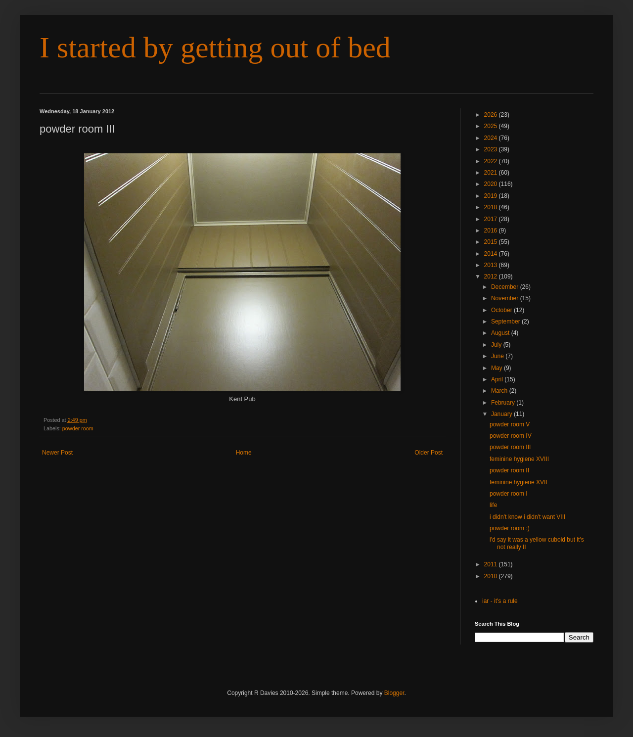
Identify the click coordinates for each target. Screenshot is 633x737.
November (505, 298)
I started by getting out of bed (215, 47)
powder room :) (510, 528)
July (497, 344)
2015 (491, 241)
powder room (77, 428)
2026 (491, 114)
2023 (491, 149)
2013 (491, 265)
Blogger (394, 693)
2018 (491, 207)
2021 (491, 172)
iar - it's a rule (500, 601)
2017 (491, 219)
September (506, 321)
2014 (491, 253)
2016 (491, 230)
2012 (491, 276)
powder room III (510, 447)
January (502, 414)
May (497, 368)
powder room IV (511, 435)
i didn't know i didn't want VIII (527, 516)
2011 (491, 564)
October (502, 310)
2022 (491, 161)
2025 (491, 126)
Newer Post (57, 452)
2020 (491, 184)
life (493, 505)
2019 (491, 195)
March (500, 390)
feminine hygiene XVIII (519, 459)
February (503, 402)
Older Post (428, 452)
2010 (491, 576)
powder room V (510, 424)
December (505, 286)
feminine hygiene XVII (518, 482)
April (497, 379)
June (498, 356)
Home (244, 452)
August (501, 332)
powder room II (509, 470)
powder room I (509, 493)
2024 (491, 138)
